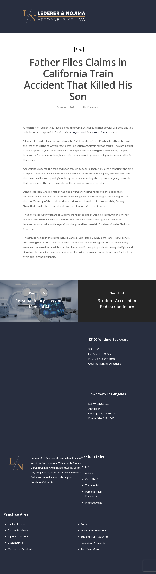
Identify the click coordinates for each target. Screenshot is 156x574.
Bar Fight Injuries (17, 523)
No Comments (91, 107)
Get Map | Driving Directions (104, 363)
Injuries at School (18, 536)
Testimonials (92, 485)
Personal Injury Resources (93, 494)
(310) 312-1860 (106, 358)
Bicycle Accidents (18, 530)
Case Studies (92, 479)
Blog (79, 49)
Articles (89, 472)
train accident (99, 132)
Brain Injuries (15, 542)
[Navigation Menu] (131, 14)
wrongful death (77, 132)
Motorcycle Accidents (20, 548)
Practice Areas (93, 502)
